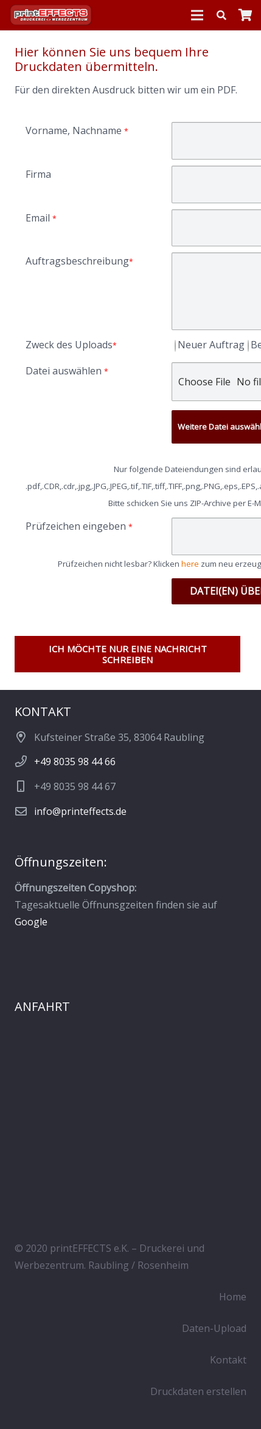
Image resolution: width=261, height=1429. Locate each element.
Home (232, 1296)
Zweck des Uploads (71, 344)
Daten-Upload (214, 1328)
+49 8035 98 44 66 (75, 761)
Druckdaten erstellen (198, 1391)
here (190, 563)
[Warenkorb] (245, 15)
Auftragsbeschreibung (79, 261)
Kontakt (228, 1360)
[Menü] (197, 15)
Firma (38, 174)
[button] (221, 15)
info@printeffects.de (80, 811)
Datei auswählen (67, 370)
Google (31, 921)
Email (41, 218)
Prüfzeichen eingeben (79, 526)
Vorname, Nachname (77, 130)
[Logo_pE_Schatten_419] (51, 15)
